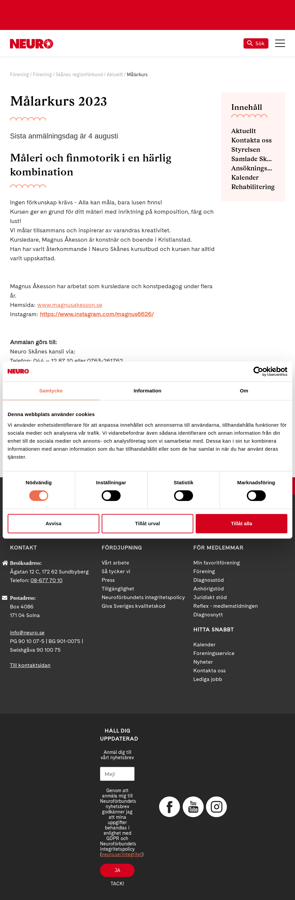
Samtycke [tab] (51, 390)
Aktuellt (115, 74)
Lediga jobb (207, 679)
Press (108, 580)
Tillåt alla (241, 523)
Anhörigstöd (208, 588)
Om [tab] (244, 390)
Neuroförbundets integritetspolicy (143, 597)
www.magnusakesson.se (69, 304)
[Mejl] (117, 774)
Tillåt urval (147, 523)
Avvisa (53, 523)
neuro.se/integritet (122, 854)
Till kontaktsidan (30, 665)
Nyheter (203, 662)
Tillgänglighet (118, 588)
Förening (19, 74)
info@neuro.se (27, 632)
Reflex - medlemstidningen (225, 606)
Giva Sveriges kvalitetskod (133, 606)
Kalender (245, 177)
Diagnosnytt (208, 614)
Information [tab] (147, 390)
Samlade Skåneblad (253, 159)
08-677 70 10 (46, 580)
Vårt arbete (115, 563)
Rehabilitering (253, 187)
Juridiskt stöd (210, 597)
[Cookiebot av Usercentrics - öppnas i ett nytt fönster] (258, 371)
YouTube (193, 807)
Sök (256, 43)
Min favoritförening (216, 563)
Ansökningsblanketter (253, 168)
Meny (280, 43)
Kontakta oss (251, 140)
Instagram (216, 807)
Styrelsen (245, 149)
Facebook (169, 807)
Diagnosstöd (208, 580)
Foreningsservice (214, 653)
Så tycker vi (116, 571)
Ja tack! (117, 872)
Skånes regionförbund (79, 74)
